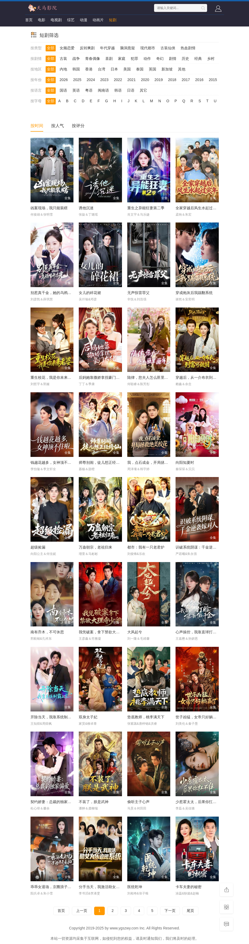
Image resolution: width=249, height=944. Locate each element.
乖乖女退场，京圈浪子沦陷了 (54, 887)
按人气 (57, 125)
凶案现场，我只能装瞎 (49, 208)
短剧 (112, 20)
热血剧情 (188, 48)
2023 (104, 80)
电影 (41, 20)
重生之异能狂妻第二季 (145, 208)
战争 (76, 58)
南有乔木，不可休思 (47, 632)
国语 (63, 90)
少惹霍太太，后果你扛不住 (198, 802)
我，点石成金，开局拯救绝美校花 (155, 462)
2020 (145, 80)
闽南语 (103, 90)
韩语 (118, 90)
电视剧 (56, 20)
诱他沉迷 (86, 208)
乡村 (211, 58)
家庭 (121, 58)
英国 (152, 69)
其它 (143, 90)
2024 (91, 80)
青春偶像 (92, 58)
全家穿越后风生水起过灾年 (198, 208)
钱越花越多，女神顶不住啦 (52, 462)
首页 (29, 20)
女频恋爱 (67, 48)
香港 (89, 69)
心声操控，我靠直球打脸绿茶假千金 (205, 632)
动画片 (98, 20)
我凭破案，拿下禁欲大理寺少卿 (105, 632)
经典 (198, 58)
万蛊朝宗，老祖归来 (95, 547)
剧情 (172, 58)
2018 (172, 80)
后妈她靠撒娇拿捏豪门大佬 (101, 377)
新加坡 (167, 69)
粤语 (89, 90)
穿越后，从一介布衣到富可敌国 (202, 377)
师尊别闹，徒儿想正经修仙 (101, 462)
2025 (77, 80)
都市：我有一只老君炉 (145, 547)
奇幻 (160, 58)
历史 (185, 58)
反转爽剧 (87, 48)
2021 (131, 80)
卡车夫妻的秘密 (189, 887)
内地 (63, 69)
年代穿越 (107, 48)
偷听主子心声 (138, 802)
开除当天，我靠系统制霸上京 (54, 717)
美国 (127, 69)
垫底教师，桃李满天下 (145, 717)
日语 (130, 90)
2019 (159, 80)
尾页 (190, 911)
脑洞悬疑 (127, 48)
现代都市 (147, 48)
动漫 (83, 20)
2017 (186, 80)
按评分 (78, 125)
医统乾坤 (134, 887)
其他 (181, 69)
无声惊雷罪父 (138, 293)
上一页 (81, 911)
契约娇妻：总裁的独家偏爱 (52, 802)
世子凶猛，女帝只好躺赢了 (198, 717)
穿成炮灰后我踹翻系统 (194, 293)
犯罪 (134, 58)
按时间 (36, 125)
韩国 (76, 69)
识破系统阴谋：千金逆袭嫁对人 (202, 547)
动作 (147, 58)
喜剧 (109, 58)
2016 (199, 80)
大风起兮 (134, 632)
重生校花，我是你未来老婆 (52, 377)
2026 (64, 80)
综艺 (71, 20)
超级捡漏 (37, 547)
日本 (114, 69)
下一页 (170, 911)
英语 (76, 90)
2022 (118, 80)
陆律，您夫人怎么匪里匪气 (149, 377)
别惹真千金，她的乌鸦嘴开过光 (56, 293)
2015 (213, 80)
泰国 (139, 69)
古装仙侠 (167, 48)
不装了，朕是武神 (93, 802)
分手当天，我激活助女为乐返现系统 (108, 887)
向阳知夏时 (185, 462)
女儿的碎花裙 (90, 293)
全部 (50, 48)
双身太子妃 (88, 717)
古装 (63, 58)
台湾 (101, 69)
